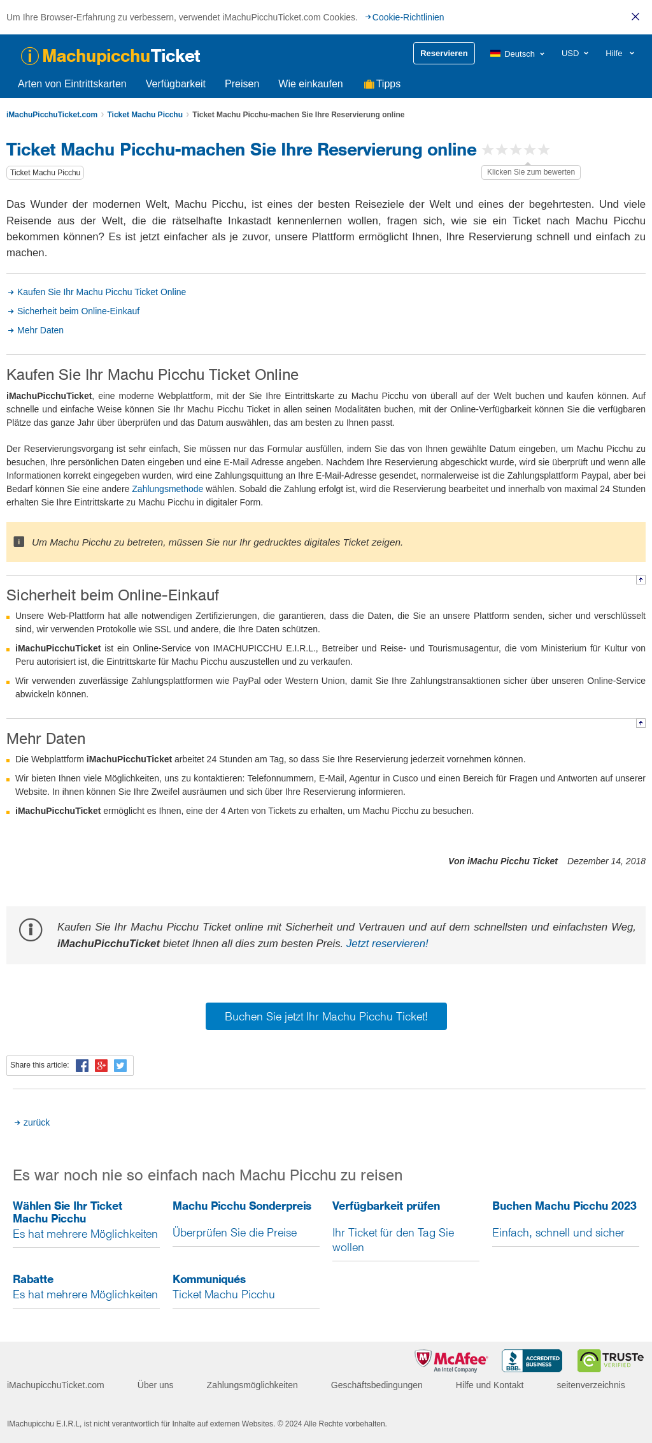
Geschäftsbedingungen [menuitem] (377, 1385)
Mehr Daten (40, 330)
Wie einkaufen (310, 83)
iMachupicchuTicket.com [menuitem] (55, 1385)
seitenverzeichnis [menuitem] (590, 1385)
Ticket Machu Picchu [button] (45, 172)
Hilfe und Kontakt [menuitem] (490, 1385)
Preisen (242, 83)
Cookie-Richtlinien (408, 17)
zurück (37, 1122)
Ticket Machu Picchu (144, 114)
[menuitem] (518, 54)
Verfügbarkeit (176, 83)
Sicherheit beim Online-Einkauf (78, 311)
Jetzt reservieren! (387, 944)
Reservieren (443, 53)
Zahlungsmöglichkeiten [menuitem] (252, 1385)
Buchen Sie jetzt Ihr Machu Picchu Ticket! (326, 1016)
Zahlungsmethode (167, 489)
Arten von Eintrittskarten (72, 83)
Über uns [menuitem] (156, 1385)
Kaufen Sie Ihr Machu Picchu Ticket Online (101, 292)
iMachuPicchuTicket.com (51, 114)
